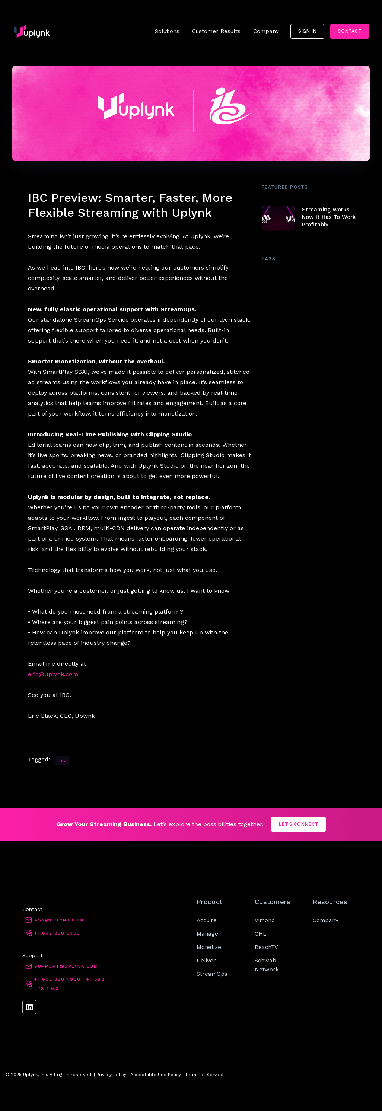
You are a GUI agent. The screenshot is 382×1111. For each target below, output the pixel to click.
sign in (307, 31)
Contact (350, 31)
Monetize (209, 947)
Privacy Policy (110, 1074)
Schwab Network (267, 965)
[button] (167, 31)
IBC (62, 761)
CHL (260, 933)
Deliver (206, 960)
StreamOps (212, 974)
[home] (30, 31)
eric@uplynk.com (53, 674)
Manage (207, 933)
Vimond (265, 920)
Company (325, 920)
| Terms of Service (202, 1074)
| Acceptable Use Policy (153, 1074)
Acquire (207, 920)
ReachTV (266, 947)
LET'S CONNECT (298, 824)
